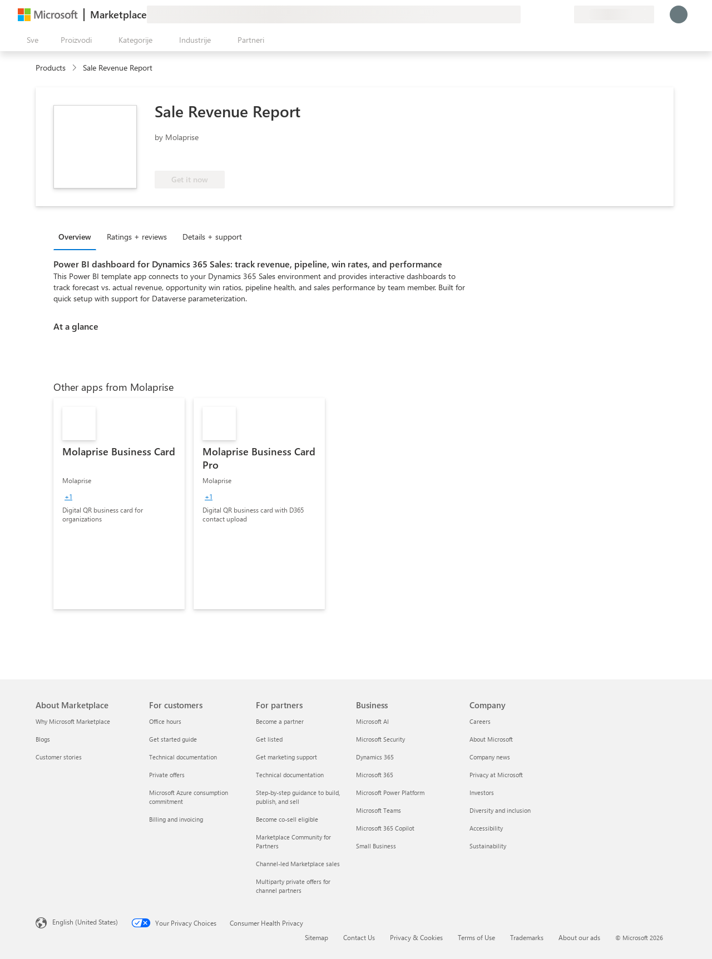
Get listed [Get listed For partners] (269, 739)
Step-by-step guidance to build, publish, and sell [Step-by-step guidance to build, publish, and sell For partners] (298, 797)
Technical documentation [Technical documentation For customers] (183, 757)
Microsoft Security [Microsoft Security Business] (380, 739)
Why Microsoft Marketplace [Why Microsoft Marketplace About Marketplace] (73, 721)
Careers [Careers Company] (480, 721)
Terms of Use (476, 937)
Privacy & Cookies (416, 937)
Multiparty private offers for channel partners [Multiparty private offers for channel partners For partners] (293, 886)
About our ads (579, 937)
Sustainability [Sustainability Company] (487, 846)
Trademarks (526, 937)
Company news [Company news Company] (489, 757)
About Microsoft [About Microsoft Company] (491, 739)
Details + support (212, 236)
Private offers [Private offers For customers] (167, 775)
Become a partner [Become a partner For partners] (280, 721)
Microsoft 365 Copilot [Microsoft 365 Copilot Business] (385, 828)
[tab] (77, 236)
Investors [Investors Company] (481, 792)
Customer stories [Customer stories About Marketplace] (59, 757)
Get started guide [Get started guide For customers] (173, 739)
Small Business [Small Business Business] (376, 846)
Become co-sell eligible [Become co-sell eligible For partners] (287, 819)
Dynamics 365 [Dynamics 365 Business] (375, 757)
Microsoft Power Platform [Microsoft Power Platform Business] (390, 792)
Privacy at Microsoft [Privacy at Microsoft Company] (496, 775)
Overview (74, 236)
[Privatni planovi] (565, 14)
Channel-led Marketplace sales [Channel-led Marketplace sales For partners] (298, 863)
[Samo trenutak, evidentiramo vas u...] (678, 14)
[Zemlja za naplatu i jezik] (614, 14)
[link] (119, 503)
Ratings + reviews (137, 236)
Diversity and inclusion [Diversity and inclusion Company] (500, 810)
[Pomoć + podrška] (538, 14)
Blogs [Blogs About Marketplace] (43, 739)
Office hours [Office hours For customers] (165, 721)
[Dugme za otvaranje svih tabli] (30, 40)
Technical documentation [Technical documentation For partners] (290, 775)
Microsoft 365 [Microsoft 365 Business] (374, 775)
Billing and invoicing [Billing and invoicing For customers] (176, 819)
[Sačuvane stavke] (551, 14)
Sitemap (316, 937)
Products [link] (51, 67)
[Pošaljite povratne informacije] (525, 14)
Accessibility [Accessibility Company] (486, 828)
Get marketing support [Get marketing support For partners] (286, 757)
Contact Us (359, 937)
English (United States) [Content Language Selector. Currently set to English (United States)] (85, 921)
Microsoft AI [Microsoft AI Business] (372, 721)
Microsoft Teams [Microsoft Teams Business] (378, 810)
